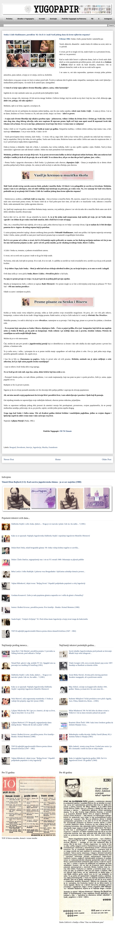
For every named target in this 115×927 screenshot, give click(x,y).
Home (58, 459)
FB (92, 19)
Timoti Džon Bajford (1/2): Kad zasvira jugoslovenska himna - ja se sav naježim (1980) (41, 482)
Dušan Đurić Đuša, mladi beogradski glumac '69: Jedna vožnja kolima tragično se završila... (45, 548)
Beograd (13, 447)
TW (64, 431)
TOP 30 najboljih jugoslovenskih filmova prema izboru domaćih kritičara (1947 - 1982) (43, 631)
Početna (9, 19)
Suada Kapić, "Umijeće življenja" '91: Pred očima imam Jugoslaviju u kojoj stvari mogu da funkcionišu (49, 619)
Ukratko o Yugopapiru (25, 19)
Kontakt (42, 19)
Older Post (106, 459)
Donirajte (53, 19)
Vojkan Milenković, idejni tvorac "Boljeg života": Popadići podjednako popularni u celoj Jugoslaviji (48, 583)
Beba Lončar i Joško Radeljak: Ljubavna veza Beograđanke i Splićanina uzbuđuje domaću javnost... (48, 571)
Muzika (45, 447)
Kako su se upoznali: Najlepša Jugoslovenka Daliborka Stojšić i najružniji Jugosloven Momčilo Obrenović (50, 536)
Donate (69, 431)
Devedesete (21, 447)
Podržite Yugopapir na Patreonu (74, 19)
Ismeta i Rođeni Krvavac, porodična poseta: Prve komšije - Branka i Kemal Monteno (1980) (45, 607)
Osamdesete (53, 447)
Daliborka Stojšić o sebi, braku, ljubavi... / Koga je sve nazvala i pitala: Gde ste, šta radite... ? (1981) (48, 524)
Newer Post (9, 459)
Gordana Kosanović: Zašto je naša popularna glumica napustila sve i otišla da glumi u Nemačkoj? (47, 595)
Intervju (29, 447)
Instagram (108, 19)
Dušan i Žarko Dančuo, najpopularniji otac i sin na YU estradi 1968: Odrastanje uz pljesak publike (47, 560)
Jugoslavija (37, 447)
